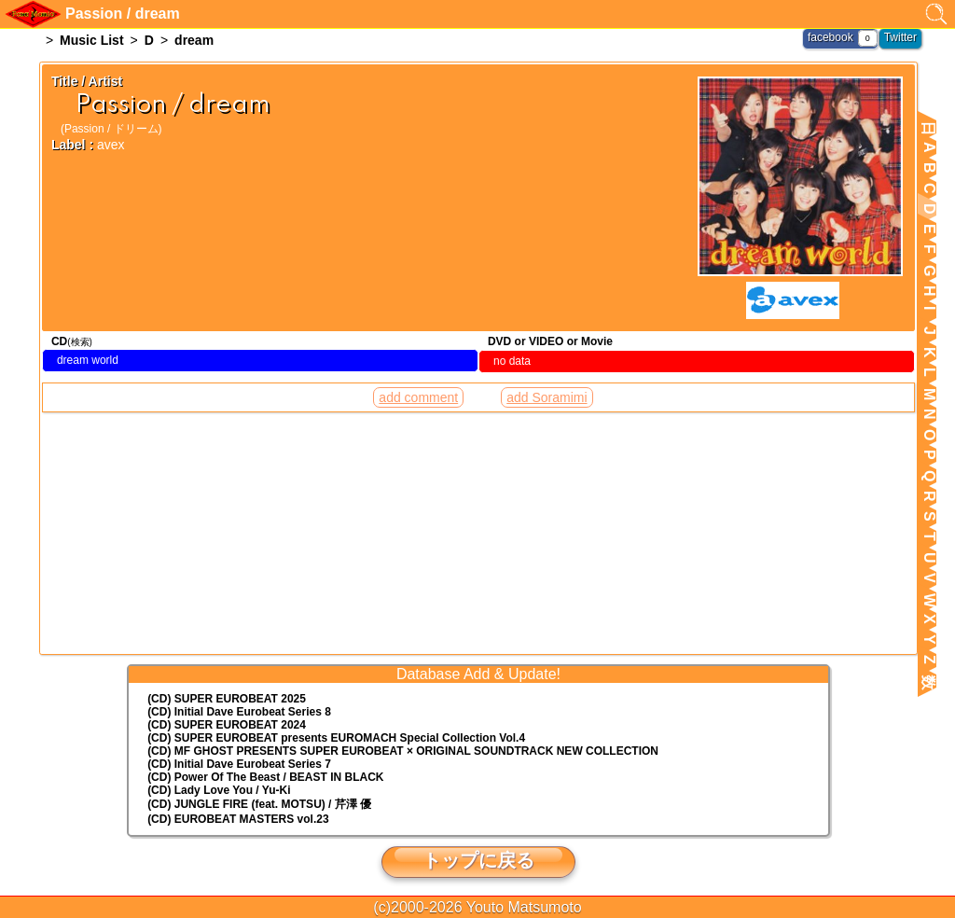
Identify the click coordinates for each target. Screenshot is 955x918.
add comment (418, 397)
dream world (87, 360)
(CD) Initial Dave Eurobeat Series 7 (239, 764)
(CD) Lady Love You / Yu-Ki (218, 790)
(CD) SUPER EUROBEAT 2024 (226, 724)
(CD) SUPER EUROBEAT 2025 (226, 698)
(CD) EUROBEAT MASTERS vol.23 (237, 819)
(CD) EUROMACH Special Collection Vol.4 (336, 737)
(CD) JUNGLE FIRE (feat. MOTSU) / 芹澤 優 (259, 804)
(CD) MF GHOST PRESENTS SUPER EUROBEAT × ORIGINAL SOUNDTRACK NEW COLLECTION (402, 751)
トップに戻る (478, 860)
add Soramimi (546, 397)
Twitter (900, 37)
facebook (830, 37)
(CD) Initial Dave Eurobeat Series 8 (239, 711)
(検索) (79, 342)
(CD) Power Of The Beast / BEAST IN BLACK (265, 777)
